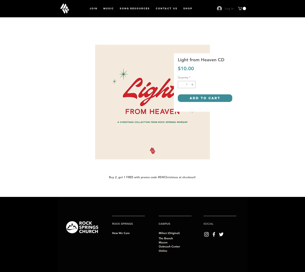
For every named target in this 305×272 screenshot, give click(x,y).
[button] (242, 8)
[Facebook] (214, 234)
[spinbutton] (186, 84)
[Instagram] (206, 234)
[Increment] (192, 84)
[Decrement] (180, 84)
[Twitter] (221, 234)
